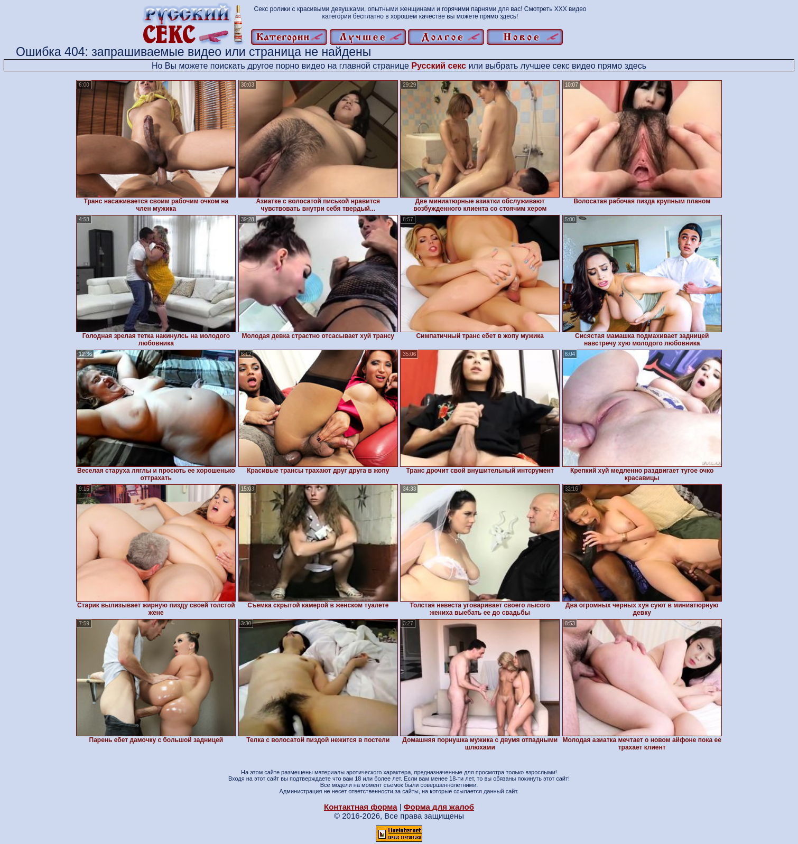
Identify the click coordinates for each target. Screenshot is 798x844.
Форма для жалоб (439, 806)
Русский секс (438, 65)
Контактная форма (360, 806)
